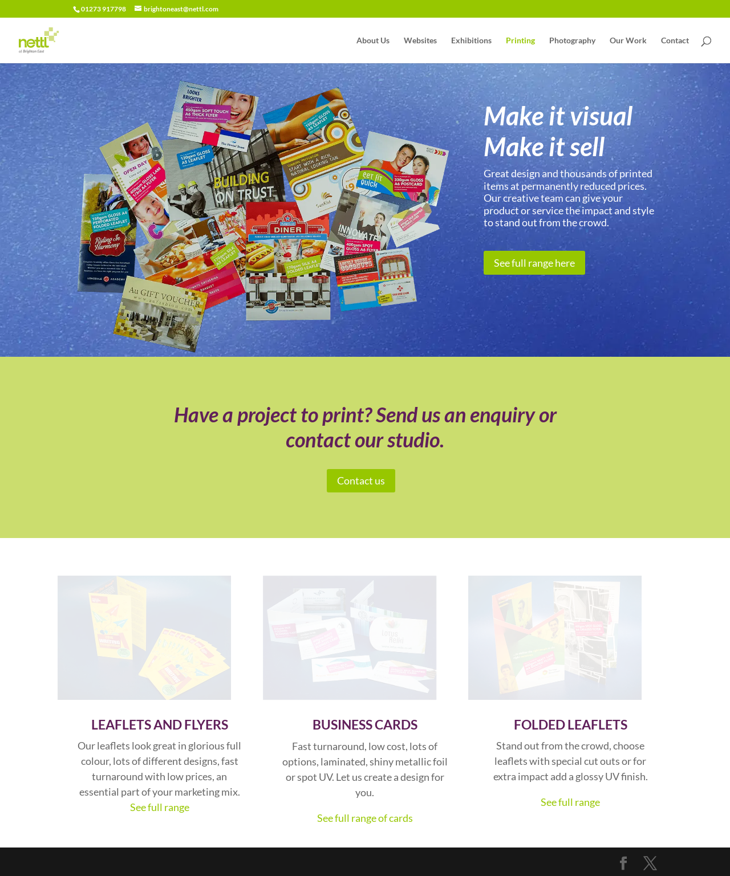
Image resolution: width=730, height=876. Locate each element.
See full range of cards (365, 818)
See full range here (534, 262)
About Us (373, 40)
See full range (159, 807)
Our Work (628, 40)
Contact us (361, 480)
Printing (520, 40)
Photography (572, 40)
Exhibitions (471, 40)
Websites (420, 40)
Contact (675, 40)
